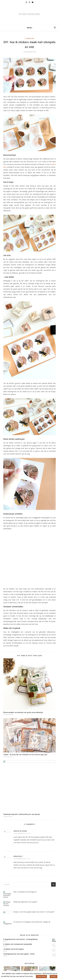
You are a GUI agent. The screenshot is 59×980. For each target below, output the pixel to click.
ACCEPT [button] (53, 976)
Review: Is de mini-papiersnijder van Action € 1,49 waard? (33, 912)
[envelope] (32, 2)
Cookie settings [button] (41, 976)
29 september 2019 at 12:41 (22, 859)
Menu (29, 28)
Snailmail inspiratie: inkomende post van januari (21, 814)
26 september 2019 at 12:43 (22, 833)
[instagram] (26, 2)
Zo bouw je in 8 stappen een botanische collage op (31, 922)
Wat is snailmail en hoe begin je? (25, 892)
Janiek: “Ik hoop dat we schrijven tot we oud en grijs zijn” (25, 754)
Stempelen (29, 38)
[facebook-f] (29, 2)
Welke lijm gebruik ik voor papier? (25, 902)
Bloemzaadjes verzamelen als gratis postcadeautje (23, 712)
